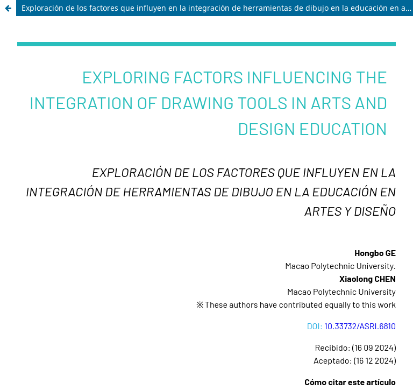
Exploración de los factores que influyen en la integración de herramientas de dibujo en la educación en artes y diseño (217, 8)
